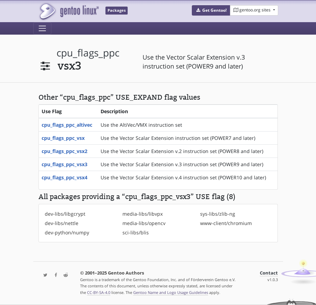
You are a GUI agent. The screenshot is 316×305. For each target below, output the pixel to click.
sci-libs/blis (135, 232)
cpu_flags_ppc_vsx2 (64, 151)
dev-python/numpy (67, 232)
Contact (269, 273)
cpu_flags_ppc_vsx (63, 138)
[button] (211, 10)
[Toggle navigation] (42, 28)
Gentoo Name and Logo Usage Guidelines (170, 292)
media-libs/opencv (143, 223)
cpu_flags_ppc (88, 52)
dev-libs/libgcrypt (65, 213)
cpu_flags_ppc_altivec (67, 125)
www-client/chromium (226, 223)
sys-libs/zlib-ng (217, 213)
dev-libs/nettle (61, 223)
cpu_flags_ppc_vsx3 (64, 164)
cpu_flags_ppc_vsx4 (64, 177)
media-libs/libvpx (142, 213)
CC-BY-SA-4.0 (98, 292)
